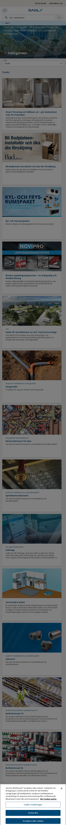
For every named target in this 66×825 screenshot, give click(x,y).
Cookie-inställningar (33, 807)
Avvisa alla (33, 815)
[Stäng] (61, 791)
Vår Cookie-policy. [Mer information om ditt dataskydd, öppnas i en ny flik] (48, 801)
